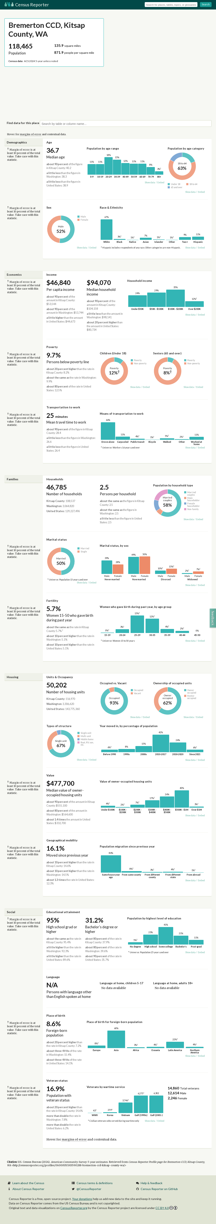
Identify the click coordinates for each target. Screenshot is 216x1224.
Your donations (82, 1199)
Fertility (52, 600)
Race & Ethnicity (111, 207)
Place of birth (55, 1015)
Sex (48, 207)
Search (206, 4)
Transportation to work (63, 407)
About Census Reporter (28, 1189)
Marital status (56, 539)
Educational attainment (63, 912)
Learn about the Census (28, 1183)
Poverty (52, 347)
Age (49, 142)
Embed (160, 182)
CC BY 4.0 (166, 1208)
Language (53, 977)
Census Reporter (26, 4)
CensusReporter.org (73, 1208)
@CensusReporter (89, 1189)
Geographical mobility (61, 840)
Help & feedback (151, 1183)
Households (54, 479)
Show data (150, 182)
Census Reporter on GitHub (159, 1189)
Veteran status (57, 1080)
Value (50, 775)
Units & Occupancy (59, 677)
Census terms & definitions (95, 1183)
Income (51, 274)
